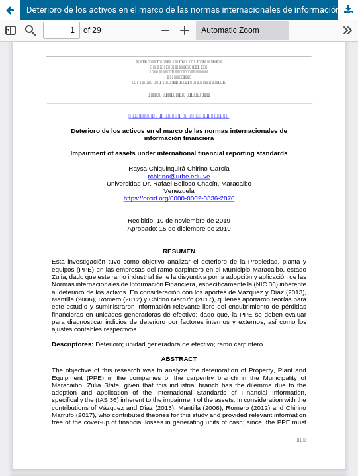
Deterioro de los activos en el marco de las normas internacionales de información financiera (192, 10)
